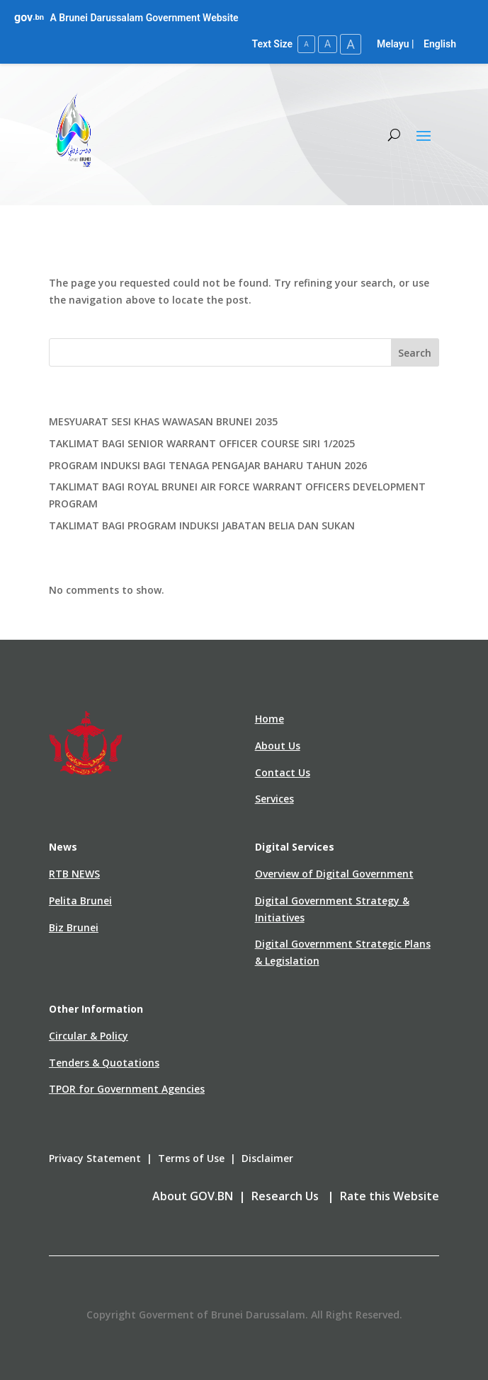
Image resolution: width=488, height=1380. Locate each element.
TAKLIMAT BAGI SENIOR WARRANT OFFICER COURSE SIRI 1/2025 (202, 443)
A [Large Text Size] (350, 44)
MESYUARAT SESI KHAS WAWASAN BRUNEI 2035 (163, 421)
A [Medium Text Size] (327, 44)
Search (414, 353)
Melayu (393, 44)
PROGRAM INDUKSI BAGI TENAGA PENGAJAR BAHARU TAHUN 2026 (208, 465)
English (440, 44)
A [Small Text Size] (306, 44)
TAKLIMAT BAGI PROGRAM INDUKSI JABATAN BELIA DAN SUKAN (202, 525)
